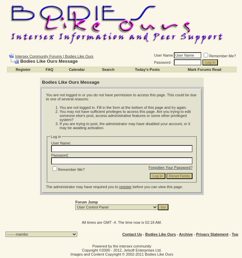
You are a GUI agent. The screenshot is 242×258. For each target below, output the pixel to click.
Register (23, 69)
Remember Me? (220, 56)
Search (108, 69)
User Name (163, 55)
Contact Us (132, 234)
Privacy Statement (212, 234)
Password (162, 62)
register (125, 187)
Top (235, 234)
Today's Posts (147, 69)
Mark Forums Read (204, 69)
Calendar (77, 69)
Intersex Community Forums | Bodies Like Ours (54, 56)
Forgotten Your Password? (170, 167)
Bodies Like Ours (160, 234)
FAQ (50, 69)
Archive (186, 234)
